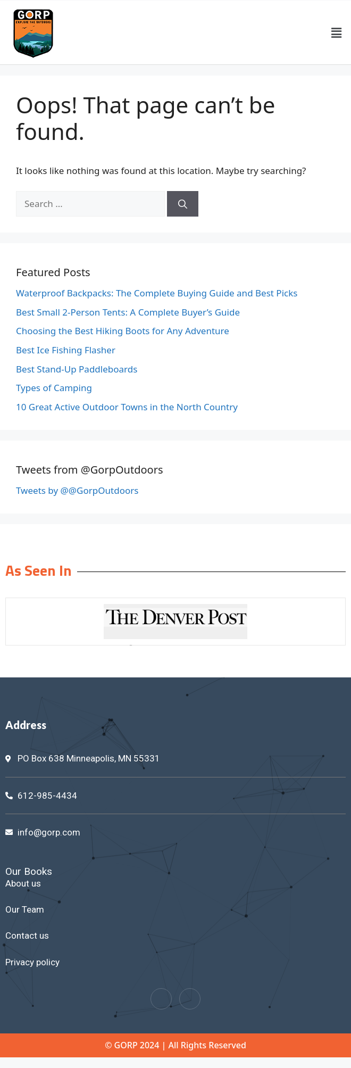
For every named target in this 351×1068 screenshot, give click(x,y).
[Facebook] (161, 998)
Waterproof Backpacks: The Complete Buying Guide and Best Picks (156, 293)
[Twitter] (189, 998)
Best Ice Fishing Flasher (65, 350)
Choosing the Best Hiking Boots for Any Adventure (122, 331)
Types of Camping (54, 388)
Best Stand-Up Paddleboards (76, 369)
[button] (337, 32)
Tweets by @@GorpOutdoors (77, 490)
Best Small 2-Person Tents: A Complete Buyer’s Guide (128, 312)
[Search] (182, 204)
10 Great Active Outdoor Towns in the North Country (127, 407)
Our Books (28, 871)
